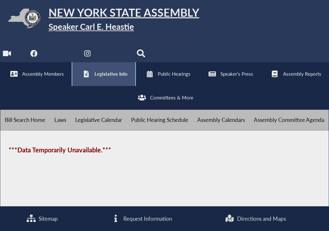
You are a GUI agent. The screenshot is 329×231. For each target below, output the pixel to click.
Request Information (141, 218)
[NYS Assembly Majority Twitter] (61, 55)
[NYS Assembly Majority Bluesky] (114, 55)
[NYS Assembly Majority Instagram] (87, 55)
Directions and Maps (255, 218)
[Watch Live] (7, 55)
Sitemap (42, 218)
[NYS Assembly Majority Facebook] (34, 55)
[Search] (141, 55)
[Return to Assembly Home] (99, 19)
